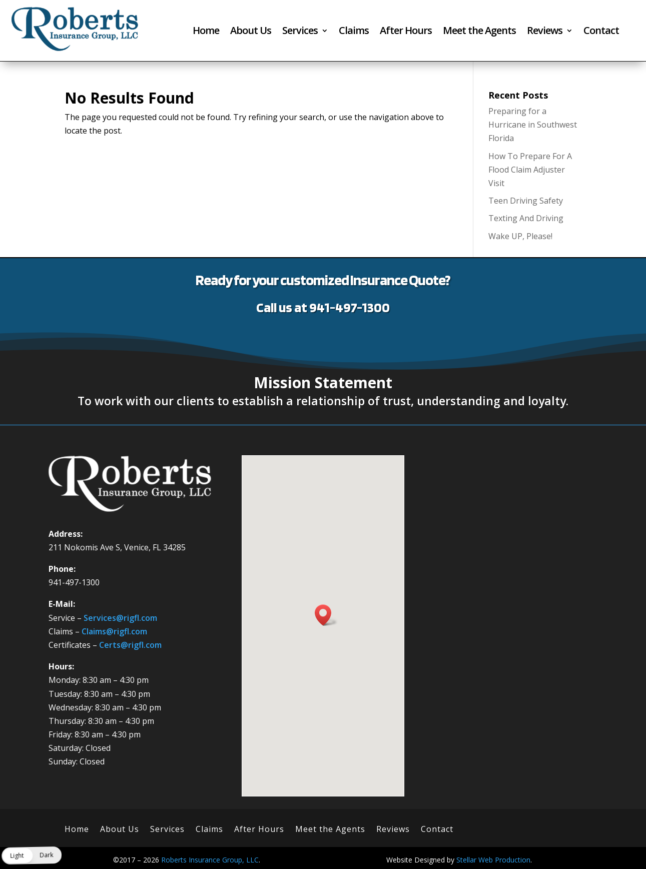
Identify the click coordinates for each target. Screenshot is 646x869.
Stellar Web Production (493, 859)
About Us (250, 32)
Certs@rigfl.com (130, 644)
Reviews (544, 32)
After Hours (406, 32)
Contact (601, 32)
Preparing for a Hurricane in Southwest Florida (532, 125)
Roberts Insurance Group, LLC (210, 859)
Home (206, 32)
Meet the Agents (479, 32)
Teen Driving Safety (525, 200)
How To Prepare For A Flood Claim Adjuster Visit (530, 170)
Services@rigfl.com (120, 617)
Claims (354, 32)
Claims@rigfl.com (114, 631)
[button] (326, 615)
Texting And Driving (525, 218)
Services (300, 32)
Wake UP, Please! (520, 236)
